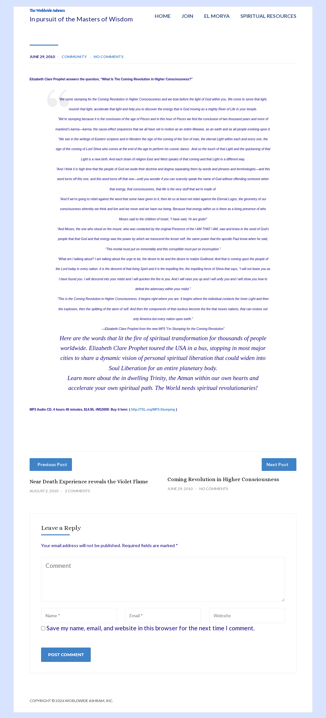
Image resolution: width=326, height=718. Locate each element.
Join (187, 16)
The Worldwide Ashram (83, 14)
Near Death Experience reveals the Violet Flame (89, 487)
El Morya (217, 16)
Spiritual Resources (268, 16)
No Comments (109, 62)
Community (74, 62)
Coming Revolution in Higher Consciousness (223, 485)
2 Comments (77, 496)
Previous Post (52, 470)
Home (163, 16)
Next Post (277, 470)
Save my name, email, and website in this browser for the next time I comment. (150, 633)
